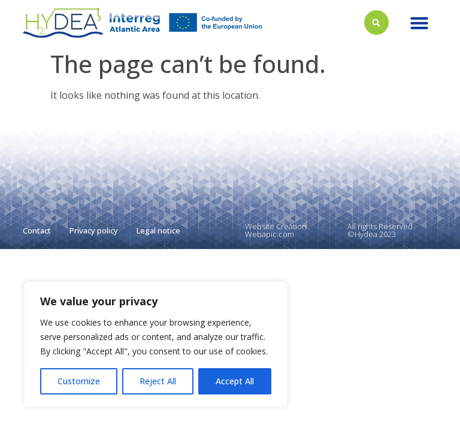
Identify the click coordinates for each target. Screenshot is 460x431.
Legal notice (158, 230)
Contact (37, 230)
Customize (79, 381)
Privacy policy (93, 230)
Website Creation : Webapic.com (277, 230)
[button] (419, 23)
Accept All (235, 381)
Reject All (158, 381)
